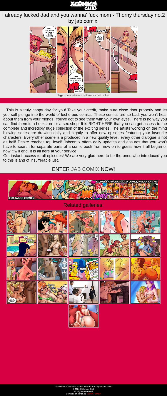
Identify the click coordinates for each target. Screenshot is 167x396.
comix (68, 95)
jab (73, 95)
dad (99, 95)
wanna (92, 95)
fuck (85, 95)
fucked (105, 95)
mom (79, 95)
